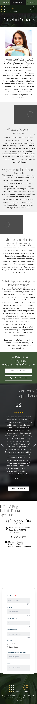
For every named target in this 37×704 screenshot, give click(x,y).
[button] (33, 9)
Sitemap (19, 700)
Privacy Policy (17, 698)
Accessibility (27, 698)
